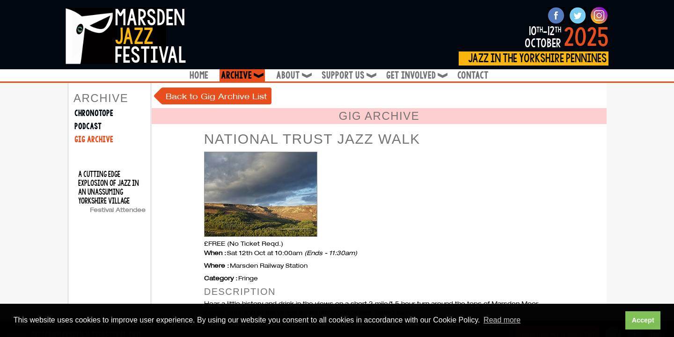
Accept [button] (643, 320)
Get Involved (416, 75)
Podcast (88, 127)
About (293, 75)
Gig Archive (93, 140)
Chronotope (93, 113)
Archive (243, 75)
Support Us (348, 75)
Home (199, 75)
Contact (473, 75)
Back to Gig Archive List (216, 96)
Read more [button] (502, 320)
